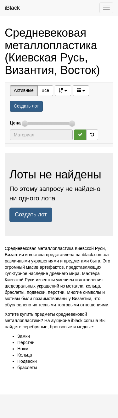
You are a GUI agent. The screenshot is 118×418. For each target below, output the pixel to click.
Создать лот (26, 105)
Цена (15, 122)
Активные (24, 90)
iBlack (12, 8)
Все (45, 90)
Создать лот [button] (31, 214)
